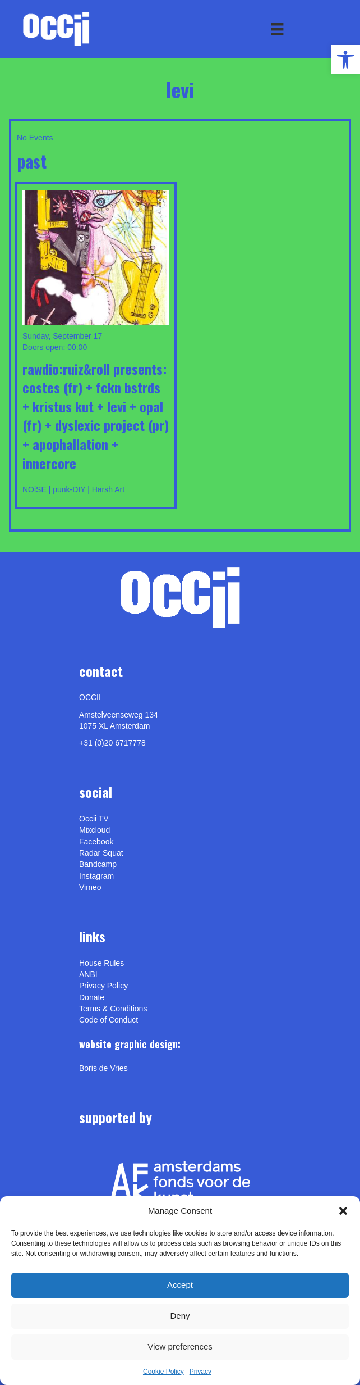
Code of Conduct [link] (108, 1019)
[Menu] (277, 29)
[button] (343, 1210)
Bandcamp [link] (98, 864)
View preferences (180, 1346)
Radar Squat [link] (101, 852)
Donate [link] (91, 997)
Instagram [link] (96, 875)
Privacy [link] (200, 1371)
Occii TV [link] (94, 818)
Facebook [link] (96, 841)
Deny (180, 1315)
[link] (345, 59)
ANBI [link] (88, 974)
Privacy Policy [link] (103, 985)
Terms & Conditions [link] (113, 1008)
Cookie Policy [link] (163, 1371)
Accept (180, 1284)
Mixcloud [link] (94, 829)
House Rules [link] (101, 963)
